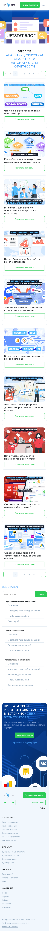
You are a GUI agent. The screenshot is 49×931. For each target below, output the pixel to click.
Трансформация (9, 826)
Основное (13, 605)
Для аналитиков (9, 859)
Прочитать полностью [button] (24, 119)
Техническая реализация (20, 685)
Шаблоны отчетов (10, 878)
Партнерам (7, 904)
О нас (4, 893)
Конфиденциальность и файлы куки (15, 923)
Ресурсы (6, 870)
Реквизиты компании (10, 926)
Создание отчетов (10, 833)
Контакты (6, 907)
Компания (7, 888)
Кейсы (5, 900)
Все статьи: (10, 587)
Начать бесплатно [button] (30, 5)
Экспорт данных (9, 829)
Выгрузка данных (10, 822)
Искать (41, 594)
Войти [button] (42, 808)
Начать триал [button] (38, 802)
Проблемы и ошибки (18, 616)
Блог (4, 881)
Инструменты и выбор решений (24, 610)
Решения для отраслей (19, 645)
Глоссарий (13, 621)
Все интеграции (9, 840)
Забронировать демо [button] (34, 795)
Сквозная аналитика (11, 837)
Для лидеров (8, 863)
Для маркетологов (10, 855)
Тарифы (5, 896)
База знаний (7, 874)
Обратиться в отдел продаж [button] (24, 742)
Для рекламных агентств (13, 852)
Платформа (8, 818)
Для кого (7, 847)
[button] (43, 5)
